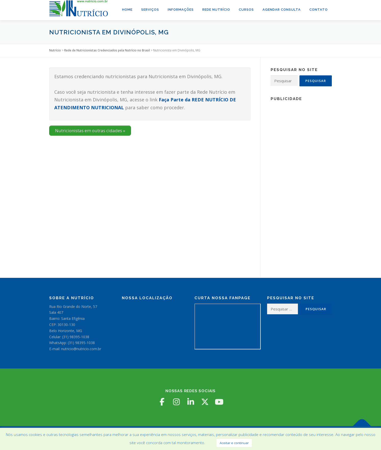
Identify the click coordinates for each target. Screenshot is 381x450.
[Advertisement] (301, 180)
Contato (318, 9)
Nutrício (55, 50)
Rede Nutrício (216, 9)
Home (127, 9)
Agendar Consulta (281, 9)
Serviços (150, 9)
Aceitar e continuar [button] (234, 443)
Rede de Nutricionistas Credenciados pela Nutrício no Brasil (107, 50)
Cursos (246, 9)
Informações (181, 9)
